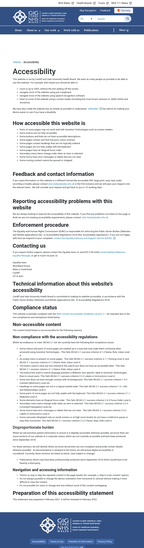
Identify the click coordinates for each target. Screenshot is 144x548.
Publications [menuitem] (91, 30)
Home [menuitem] (18, 30)
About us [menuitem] (31, 30)
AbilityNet (93, 85)
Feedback (105, 10)
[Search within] (86, 18)
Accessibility (38, 518)
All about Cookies (70, 525)
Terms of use (56, 518)
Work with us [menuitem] (71, 30)
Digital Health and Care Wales (110, 543)
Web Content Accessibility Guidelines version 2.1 (81, 291)
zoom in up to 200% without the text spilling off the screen (49, 65)
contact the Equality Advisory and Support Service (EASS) (83, 215)
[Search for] (109, 18)
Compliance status (35, 284)
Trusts (101, 3)
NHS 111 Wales (119, 3)
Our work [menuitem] (50, 30)
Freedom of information (81, 518)
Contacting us (29, 223)
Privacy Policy (105, 518)
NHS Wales (64, 3)
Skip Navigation (88, 10)
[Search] (127, 18)
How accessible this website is (49, 100)
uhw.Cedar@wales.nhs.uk (61, 161)
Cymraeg (125, 10)
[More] (124, 30)
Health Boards (84, 3)
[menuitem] (39, 31)
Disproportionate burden (33, 404)
